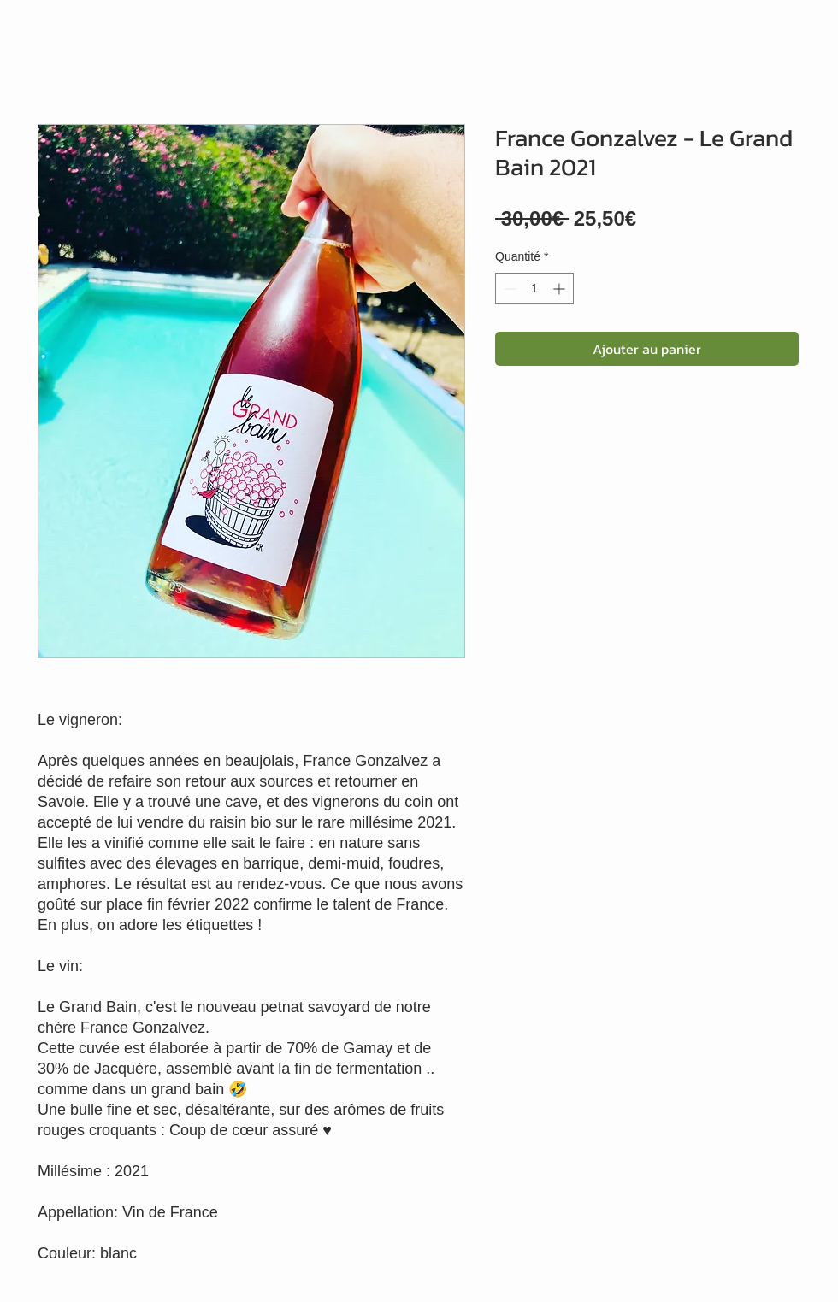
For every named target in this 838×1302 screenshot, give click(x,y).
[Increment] (560, 288)
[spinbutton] (534, 288)
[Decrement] (508, 288)
